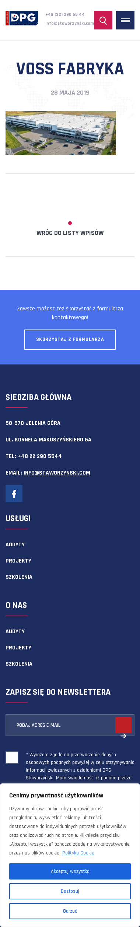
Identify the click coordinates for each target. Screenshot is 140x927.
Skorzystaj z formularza (70, 339)
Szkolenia (19, 577)
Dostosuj (70, 891)
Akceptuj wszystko (70, 871)
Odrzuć (70, 911)
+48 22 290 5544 (40, 456)
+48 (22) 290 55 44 (65, 14)
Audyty (15, 545)
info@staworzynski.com (69, 23)
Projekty (18, 561)
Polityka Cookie (78, 853)
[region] (70, 855)
